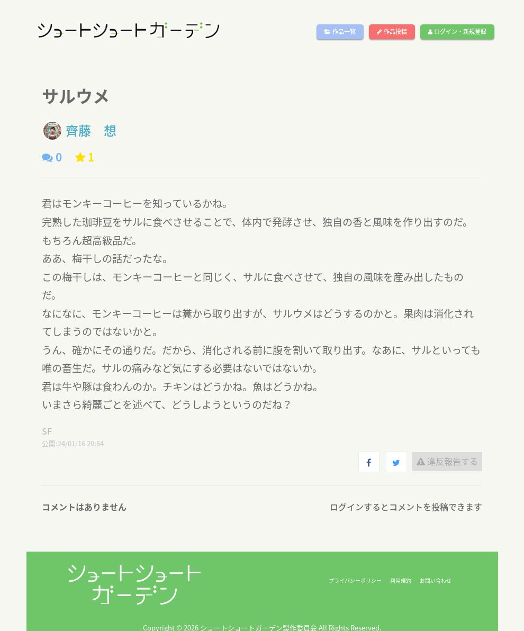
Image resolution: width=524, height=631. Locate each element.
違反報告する (447, 461)
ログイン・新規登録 (457, 31)
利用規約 (400, 580)
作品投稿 (392, 31)
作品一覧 (340, 31)
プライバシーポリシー (355, 580)
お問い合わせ (435, 580)
